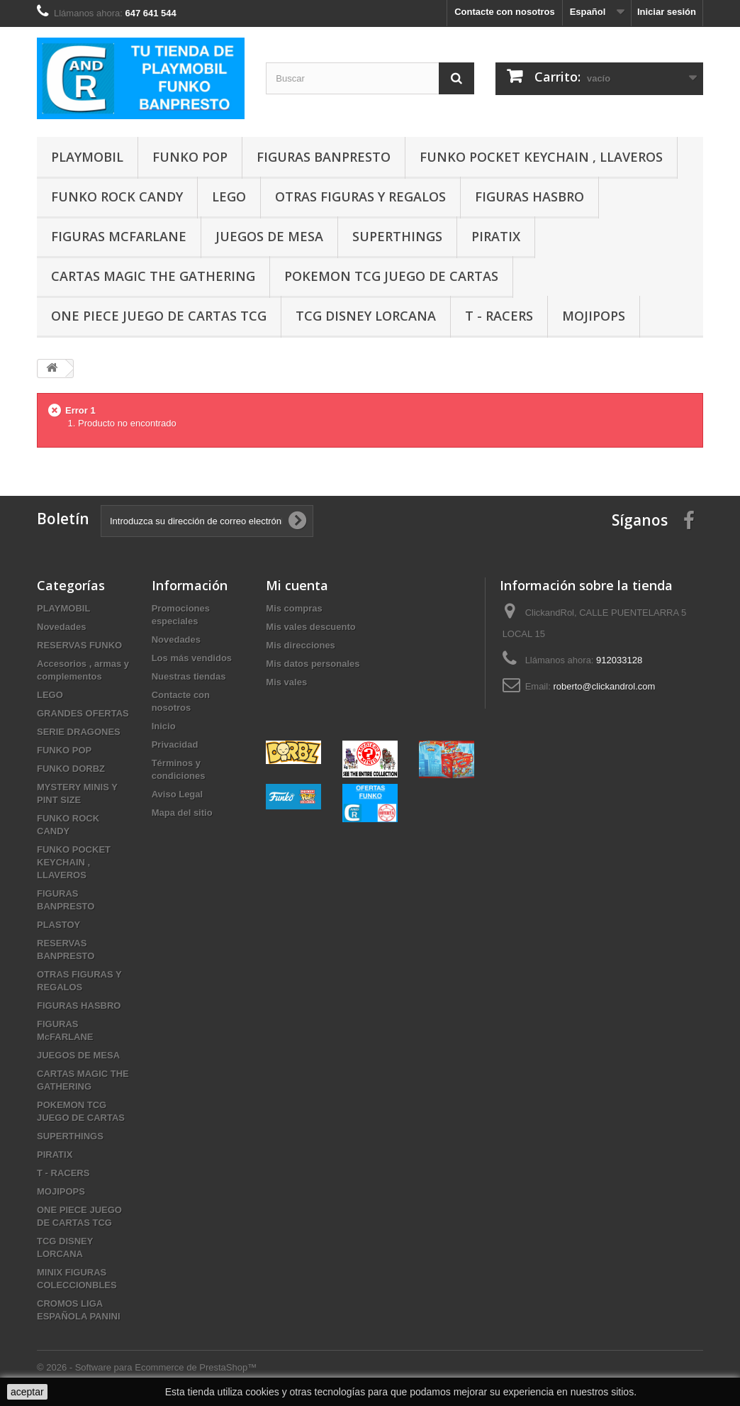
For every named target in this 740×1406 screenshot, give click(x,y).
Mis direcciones (300, 645)
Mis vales (286, 682)
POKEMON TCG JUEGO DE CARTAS (391, 275)
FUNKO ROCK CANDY (117, 196)
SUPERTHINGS (397, 236)
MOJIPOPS (593, 315)
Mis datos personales (312, 663)
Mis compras (294, 608)
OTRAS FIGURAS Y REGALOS (360, 196)
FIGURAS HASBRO (529, 196)
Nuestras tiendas (189, 676)
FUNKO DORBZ (71, 768)
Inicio (164, 726)
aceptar (27, 1391)
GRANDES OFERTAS (83, 713)
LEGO (229, 196)
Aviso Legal (177, 794)
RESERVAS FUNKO (79, 645)
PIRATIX (495, 236)
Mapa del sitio (182, 812)
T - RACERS (499, 315)
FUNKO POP (190, 156)
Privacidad (175, 744)
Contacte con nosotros (504, 11)
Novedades (61, 626)
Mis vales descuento (310, 626)
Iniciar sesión (666, 11)
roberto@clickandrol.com (604, 686)
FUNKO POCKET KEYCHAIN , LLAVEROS (541, 156)
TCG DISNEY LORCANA (366, 315)
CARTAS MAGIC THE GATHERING (153, 275)
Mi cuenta (297, 585)
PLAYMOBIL (87, 156)
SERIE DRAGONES (78, 731)
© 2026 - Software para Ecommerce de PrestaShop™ (147, 1367)
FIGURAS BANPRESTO (324, 156)
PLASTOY (58, 924)
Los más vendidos (192, 658)
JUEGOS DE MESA (269, 236)
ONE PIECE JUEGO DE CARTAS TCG (159, 315)
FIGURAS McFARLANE (118, 236)
